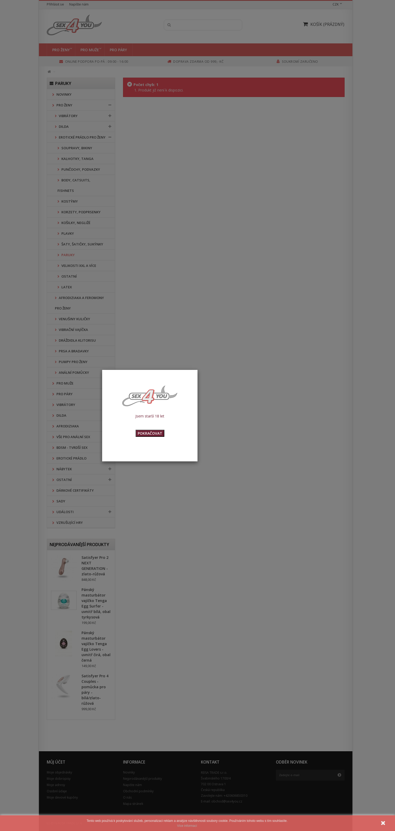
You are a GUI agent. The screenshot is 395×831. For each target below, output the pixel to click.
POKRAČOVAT (150, 433)
